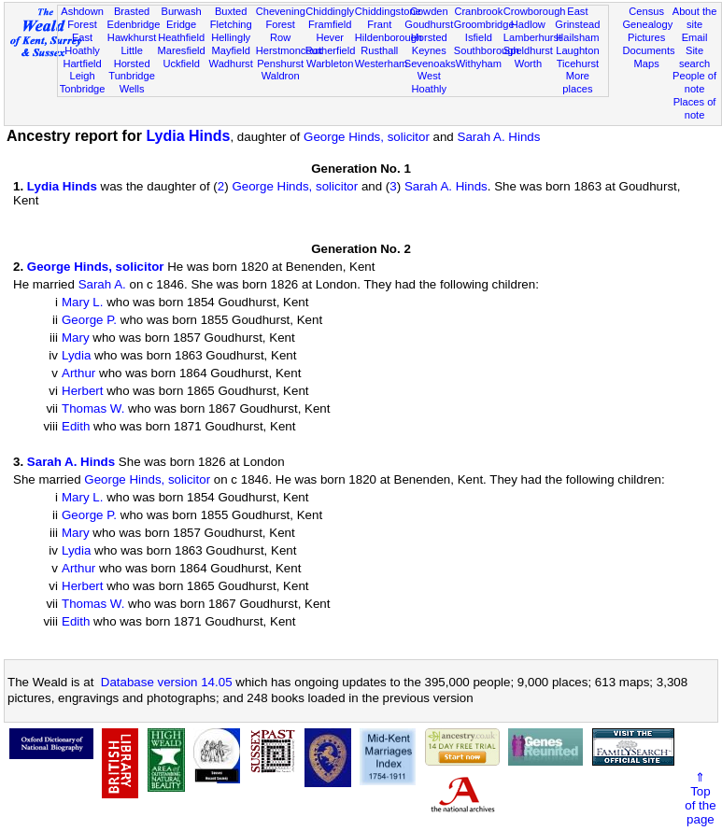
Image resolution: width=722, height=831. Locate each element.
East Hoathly (82, 44)
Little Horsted (132, 57)
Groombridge (484, 24)
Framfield (329, 24)
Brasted (131, 11)
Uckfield (181, 63)
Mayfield (230, 50)
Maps (646, 63)
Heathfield (181, 37)
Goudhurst (428, 24)
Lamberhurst (532, 37)
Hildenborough (388, 37)
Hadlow (528, 24)
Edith (76, 426)
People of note (694, 82)
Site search (694, 57)
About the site (694, 18)
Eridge (181, 24)
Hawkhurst (131, 37)
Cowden (429, 11)
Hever (330, 37)
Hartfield (82, 63)
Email (695, 37)
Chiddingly (329, 11)
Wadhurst (231, 63)
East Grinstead (577, 18)
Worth (528, 63)
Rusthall (379, 50)
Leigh (81, 75)
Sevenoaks (430, 63)
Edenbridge (134, 24)
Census (646, 11)
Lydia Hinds (188, 136)
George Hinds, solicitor (367, 137)
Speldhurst (528, 50)
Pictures (646, 37)
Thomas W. (93, 408)
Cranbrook (478, 11)
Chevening (280, 11)
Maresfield (181, 50)
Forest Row (279, 31)
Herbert (82, 391)
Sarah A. (102, 284)
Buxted (231, 11)
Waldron (281, 75)
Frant (379, 24)
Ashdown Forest (82, 18)
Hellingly (230, 37)
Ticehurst (578, 63)
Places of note (694, 108)
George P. (89, 320)
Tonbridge (83, 88)
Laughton (577, 50)
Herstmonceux (289, 50)
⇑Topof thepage (700, 798)
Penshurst (280, 63)
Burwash (182, 11)
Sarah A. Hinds (499, 137)
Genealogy (647, 24)
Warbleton (329, 63)
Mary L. (82, 302)
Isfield (478, 37)
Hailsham (577, 37)
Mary (76, 338)
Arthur (78, 373)
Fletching (231, 24)
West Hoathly (428, 82)
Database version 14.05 (167, 682)
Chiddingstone (388, 11)
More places (577, 82)
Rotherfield (330, 50)
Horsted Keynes (429, 44)
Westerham (381, 63)
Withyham (479, 63)
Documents (648, 50)
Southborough (486, 50)
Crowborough (534, 11)
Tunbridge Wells (131, 82)
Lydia (76, 355)
